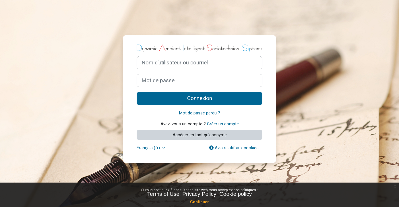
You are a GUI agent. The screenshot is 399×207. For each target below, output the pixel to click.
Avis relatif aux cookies (234, 147)
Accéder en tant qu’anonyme (200, 134)
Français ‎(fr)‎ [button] (149, 147)
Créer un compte (223, 123)
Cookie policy (235, 194)
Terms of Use (163, 194)
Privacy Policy (199, 194)
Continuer (199, 202)
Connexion (199, 98)
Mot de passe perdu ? (199, 113)
